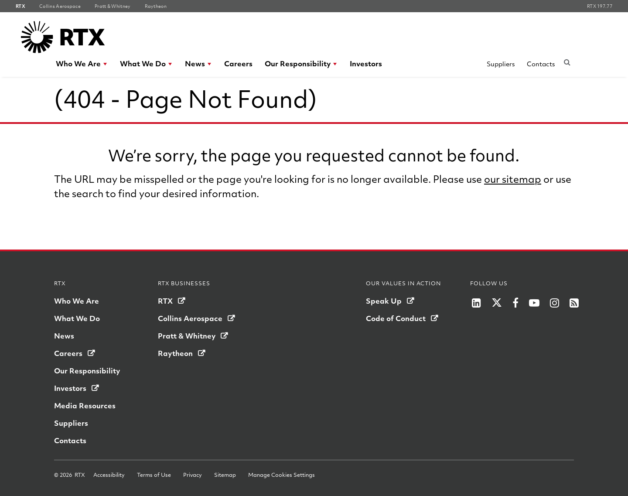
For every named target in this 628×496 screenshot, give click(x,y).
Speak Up (384, 301)
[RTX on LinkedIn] (476, 302)
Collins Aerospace (190, 318)
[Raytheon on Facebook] (515, 302)
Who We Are (78, 63)
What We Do (143, 63)
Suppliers (501, 63)
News (195, 63)
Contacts (541, 63)
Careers (238, 63)
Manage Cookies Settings (281, 475)
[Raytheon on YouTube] (534, 302)
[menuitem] (81, 63)
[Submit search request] (567, 62)
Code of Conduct (396, 318)
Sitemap (225, 475)
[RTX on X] (496, 302)
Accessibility (109, 475)
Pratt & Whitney (186, 336)
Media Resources (85, 405)
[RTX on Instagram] (554, 302)
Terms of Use (154, 475)
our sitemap (512, 179)
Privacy (192, 475)
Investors (366, 63)
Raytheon (175, 353)
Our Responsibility (298, 63)
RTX (165, 301)
